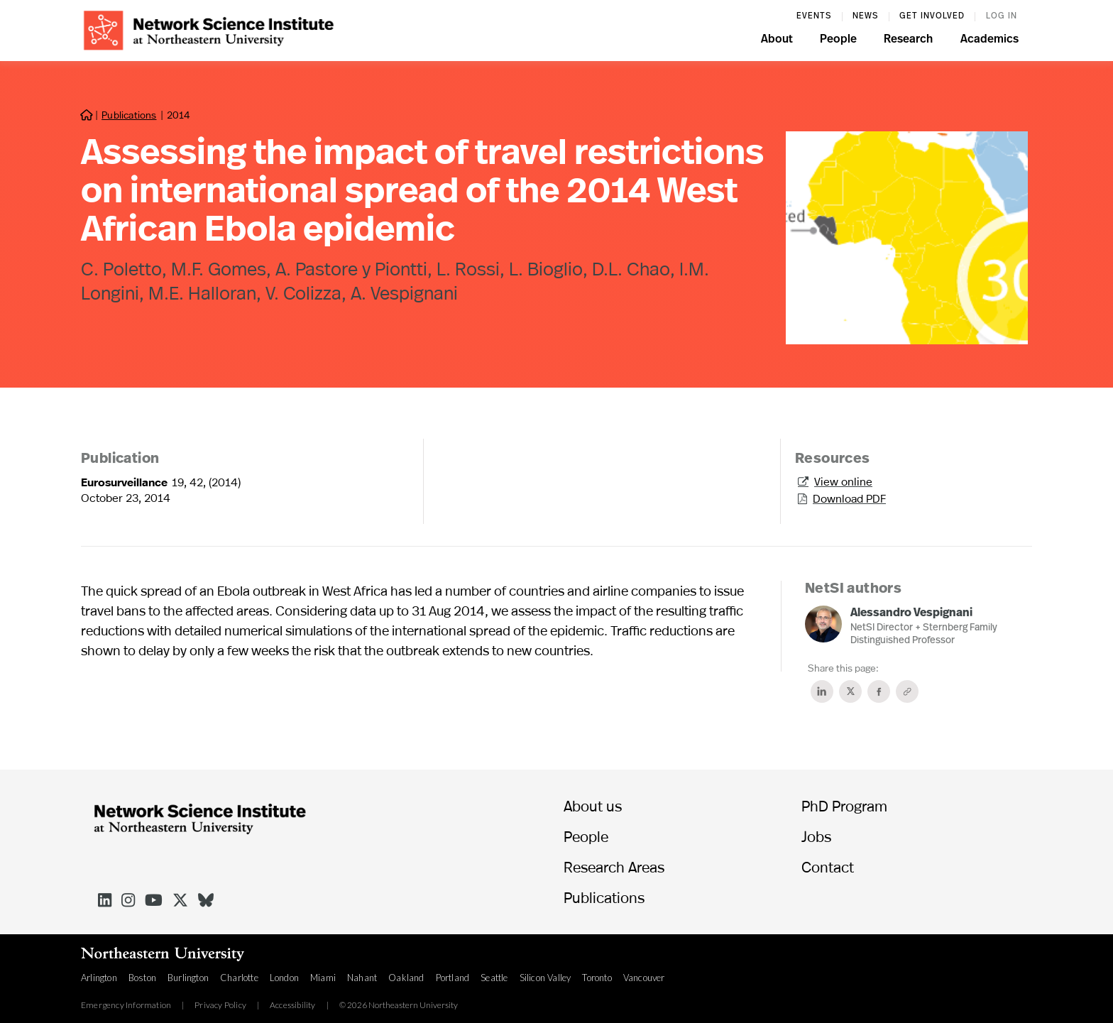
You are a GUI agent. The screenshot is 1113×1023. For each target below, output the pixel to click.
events (813, 16)
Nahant (362, 977)
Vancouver (644, 977)
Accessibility (293, 1005)
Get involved (932, 16)
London (284, 977)
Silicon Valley (545, 977)
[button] (776, 41)
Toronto (596, 977)
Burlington (188, 977)
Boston (142, 977)
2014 (178, 114)
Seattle (494, 977)
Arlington (99, 977)
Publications (129, 114)
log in (1001, 16)
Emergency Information (126, 1005)
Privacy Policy (220, 1005)
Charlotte (239, 977)
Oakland (406, 977)
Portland (453, 977)
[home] (208, 29)
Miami (323, 977)
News (865, 16)
